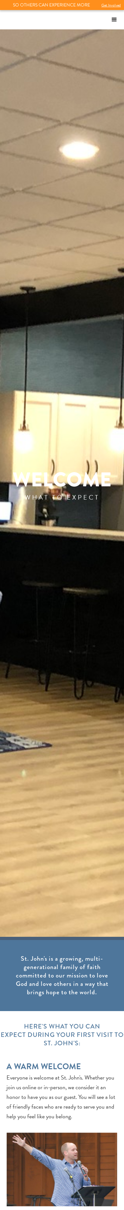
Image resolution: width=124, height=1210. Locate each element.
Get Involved (111, 5)
